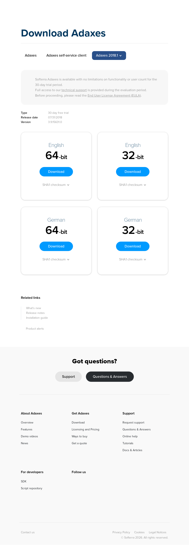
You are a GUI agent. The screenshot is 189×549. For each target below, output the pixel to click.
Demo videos (29, 436)
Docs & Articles (132, 450)
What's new (33, 308)
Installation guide (37, 318)
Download (56, 171)
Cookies (139, 532)
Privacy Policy (121, 532)
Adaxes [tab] (31, 55)
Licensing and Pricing (85, 429)
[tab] (109, 55)
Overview (27, 422)
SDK (23, 481)
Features (26, 429)
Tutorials (128, 443)
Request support (133, 422)
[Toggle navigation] (165, 11)
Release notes (35, 313)
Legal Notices (157, 532)
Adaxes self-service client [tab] (66, 55)
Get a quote (79, 443)
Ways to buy (79, 436)
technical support (74, 90)
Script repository (31, 488)
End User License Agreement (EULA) (114, 95)
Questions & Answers (110, 376)
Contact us (28, 532)
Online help (130, 436)
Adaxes (38, 11)
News (24, 443)
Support (68, 376)
